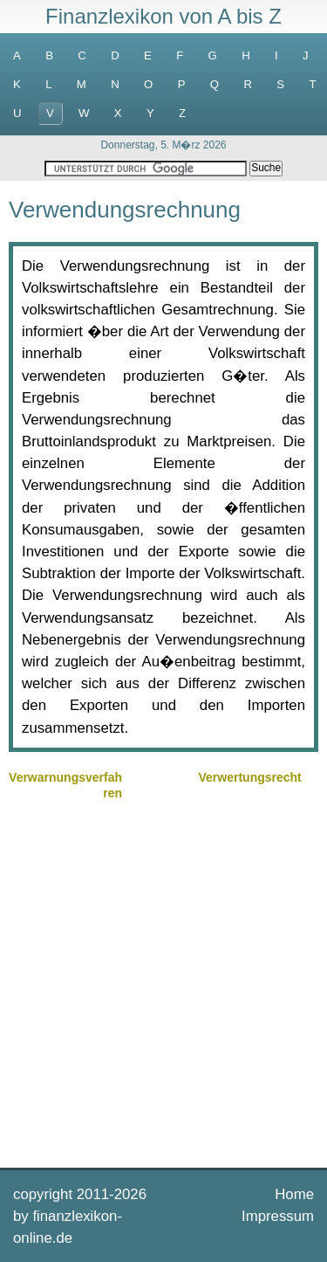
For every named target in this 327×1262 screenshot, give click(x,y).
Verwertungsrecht (250, 777)
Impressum (278, 1216)
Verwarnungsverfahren (65, 785)
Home (294, 1194)
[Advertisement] (163, 982)
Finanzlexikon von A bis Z (163, 16)
